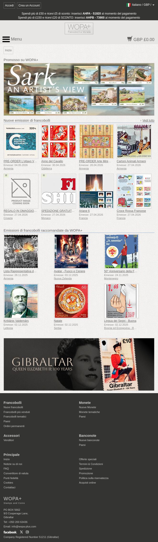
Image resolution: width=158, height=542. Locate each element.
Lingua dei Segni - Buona (120, 321)
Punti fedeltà (11, 478)
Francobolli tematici (15, 416)
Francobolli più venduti (17, 412)
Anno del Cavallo (52, 161)
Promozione (86, 473)
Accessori (12, 436)
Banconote (87, 436)
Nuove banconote (89, 440)
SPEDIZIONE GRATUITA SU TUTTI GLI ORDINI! (72, 211)
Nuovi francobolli (13, 407)
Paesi (7, 421)
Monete (85, 403)
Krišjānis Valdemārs (16, 321)
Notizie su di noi (13, 464)
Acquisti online (87, 482)
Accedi (9, 5)
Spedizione (85, 468)
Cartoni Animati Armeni (131, 161)
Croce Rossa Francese (131, 211)
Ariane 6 (84, 211)
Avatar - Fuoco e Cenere (69, 271)
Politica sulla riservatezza (94, 478)
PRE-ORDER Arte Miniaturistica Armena (104, 161)
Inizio (7, 459)
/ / (140, 4)
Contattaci (10, 487)
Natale (58, 321)
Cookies (8, 482)
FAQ (6, 468)
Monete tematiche (89, 412)
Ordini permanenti (14, 426)
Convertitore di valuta (16, 473)
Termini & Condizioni (91, 464)
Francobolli (12, 403)
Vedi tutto (148, 120)
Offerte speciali (87, 459)
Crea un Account (29, 5)
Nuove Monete (87, 407)
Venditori (9, 440)
